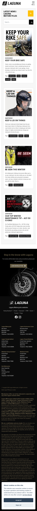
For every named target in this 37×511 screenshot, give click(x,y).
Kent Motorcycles (6, 366)
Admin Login (4, 390)
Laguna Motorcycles (6, 326)
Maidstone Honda (24, 352)
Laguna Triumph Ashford (7, 339)
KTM (27, 311)
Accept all (18, 500)
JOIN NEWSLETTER (17, 266)
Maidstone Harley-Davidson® (9, 352)
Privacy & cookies (12, 390)
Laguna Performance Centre (27, 326)
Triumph (16, 313)
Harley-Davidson (7, 311)
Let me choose (27, 495)
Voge (21, 313)
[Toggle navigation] (33, 3)
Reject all (18, 505)
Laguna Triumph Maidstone (26, 339)
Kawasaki (21, 311)
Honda (15, 311)
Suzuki (31, 311)
